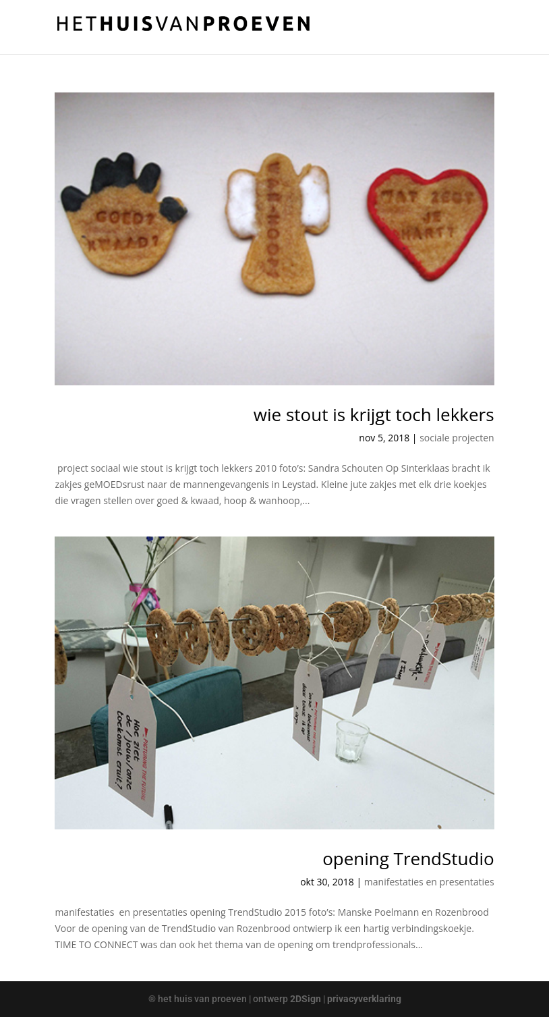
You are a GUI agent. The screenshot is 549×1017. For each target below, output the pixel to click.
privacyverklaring (364, 998)
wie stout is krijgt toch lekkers (374, 414)
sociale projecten (457, 437)
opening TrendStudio (408, 858)
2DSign (305, 998)
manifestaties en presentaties (429, 881)
